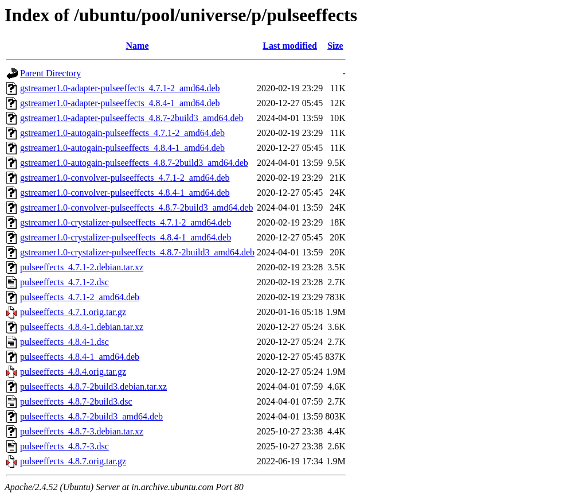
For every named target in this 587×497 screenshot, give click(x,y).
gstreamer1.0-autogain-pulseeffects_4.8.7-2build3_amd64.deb (134, 163)
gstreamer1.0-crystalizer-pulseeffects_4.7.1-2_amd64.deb (125, 222)
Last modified (290, 46)
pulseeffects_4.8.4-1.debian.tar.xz (81, 327)
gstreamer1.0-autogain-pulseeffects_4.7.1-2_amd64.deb (122, 133)
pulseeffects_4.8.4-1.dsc (64, 342)
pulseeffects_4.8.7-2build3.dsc (76, 401)
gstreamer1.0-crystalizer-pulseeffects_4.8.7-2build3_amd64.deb (137, 252)
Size (335, 46)
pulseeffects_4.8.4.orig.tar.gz (73, 371)
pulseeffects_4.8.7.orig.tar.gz (73, 461)
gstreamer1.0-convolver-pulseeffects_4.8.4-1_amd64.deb (124, 192)
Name (137, 46)
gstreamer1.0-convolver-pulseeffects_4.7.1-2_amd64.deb (124, 178)
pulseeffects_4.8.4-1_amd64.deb (79, 357)
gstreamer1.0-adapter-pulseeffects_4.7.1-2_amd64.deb (120, 88)
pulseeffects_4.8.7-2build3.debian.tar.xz (93, 386)
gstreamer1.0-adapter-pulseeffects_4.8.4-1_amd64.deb (120, 103)
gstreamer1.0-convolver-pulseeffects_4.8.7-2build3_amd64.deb (136, 207)
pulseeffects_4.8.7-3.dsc (64, 446)
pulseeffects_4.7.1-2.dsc (64, 282)
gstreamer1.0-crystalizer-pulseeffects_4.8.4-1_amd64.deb (125, 237)
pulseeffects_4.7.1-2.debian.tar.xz (81, 267)
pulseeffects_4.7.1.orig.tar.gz (73, 312)
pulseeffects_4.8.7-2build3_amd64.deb (91, 416)
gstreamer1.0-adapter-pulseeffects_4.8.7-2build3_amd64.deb (131, 118)
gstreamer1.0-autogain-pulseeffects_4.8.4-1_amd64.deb (122, 148)
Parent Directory (50, 73)
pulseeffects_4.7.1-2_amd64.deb (79, 297)
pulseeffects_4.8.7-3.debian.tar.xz (81, 431)
